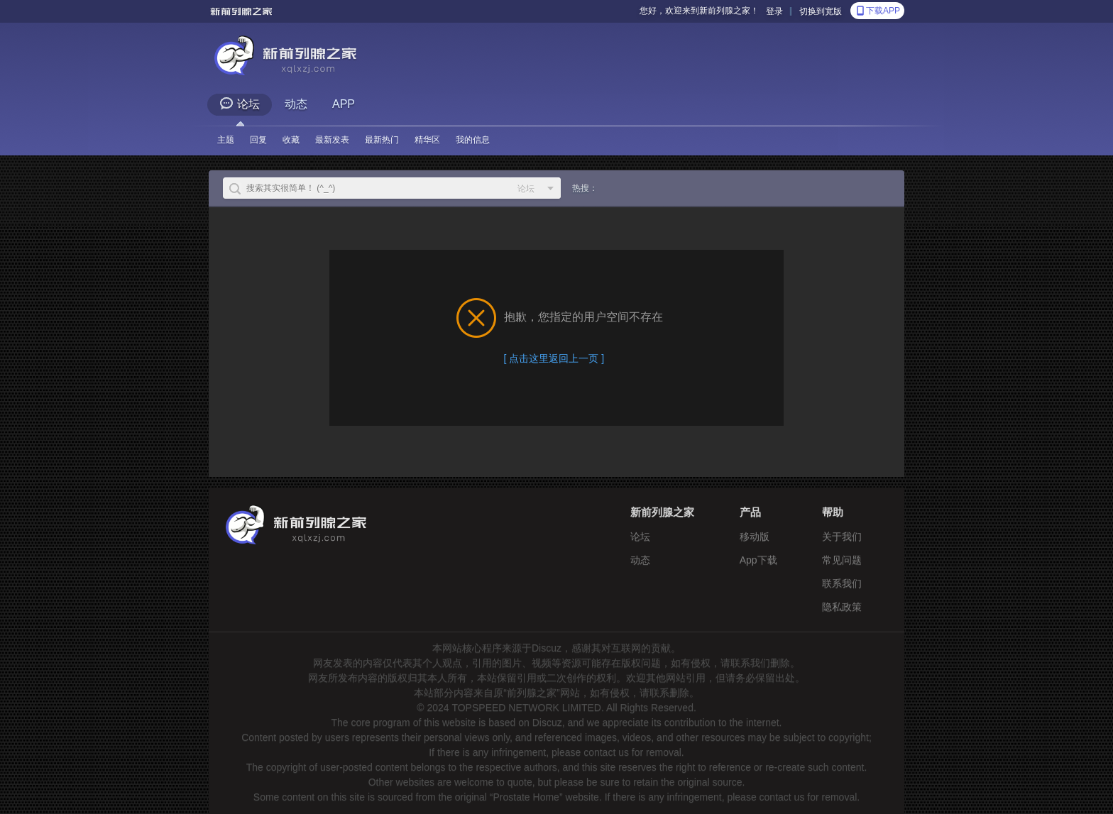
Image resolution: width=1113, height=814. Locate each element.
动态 (296, 104)
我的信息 (473, 140)
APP (343, 104)
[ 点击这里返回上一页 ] (554, 358)
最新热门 (382, 140)
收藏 (291, 140)
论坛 (239, 104)
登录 (774, 11)
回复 (258, 140)
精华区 (427, 140)
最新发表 (332, 140)
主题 (225, 140)
